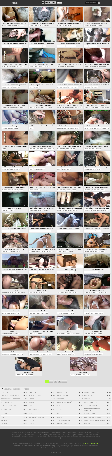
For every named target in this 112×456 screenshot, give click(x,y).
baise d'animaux (35, 395)
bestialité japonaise (47, 107)
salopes (4, 424)
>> (64, 381)
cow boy (73, 46)
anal (44, 46)
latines (31, 424)
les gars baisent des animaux (15, 66)
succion (4, 414)
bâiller (4, 25)
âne (18, 313)
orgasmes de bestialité (18, 292)
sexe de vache (33, 46)
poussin (59, 417)
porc (31, 292)
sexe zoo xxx (88, 210)
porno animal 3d (15, 251)
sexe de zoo (60, 25)
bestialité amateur (39, 169)
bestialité (32, 107)
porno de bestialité (17, 25)
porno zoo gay (43, 292)
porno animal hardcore (97, 107)
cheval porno (61, 148)
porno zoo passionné (63, 272)
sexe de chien (68, 25)
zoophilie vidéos (72, 87)
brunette (17, 169)
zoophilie (94, 25)
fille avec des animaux (10, 395)
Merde (9, 25)
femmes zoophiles (63, 395)
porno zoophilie (34, 25)
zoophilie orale (66, 230)
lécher (31, 420)
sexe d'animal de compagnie (95, 420)
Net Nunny (85, 443)
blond (31, 402)
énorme (4, 420)
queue (59, 405)
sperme (4, 313)
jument (36, 87)
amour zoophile (90, 402)
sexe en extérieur (63, 424)
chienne (18, 230)
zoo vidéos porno (45, 25)
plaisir (101, 313)
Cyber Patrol (94, 443)
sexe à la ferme (6, 272)
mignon (72, 272)
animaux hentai (6, 292)
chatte (69, 169)
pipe (58, 414)
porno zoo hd (33, 66)
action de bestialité (62, 313)
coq (108, 128)
